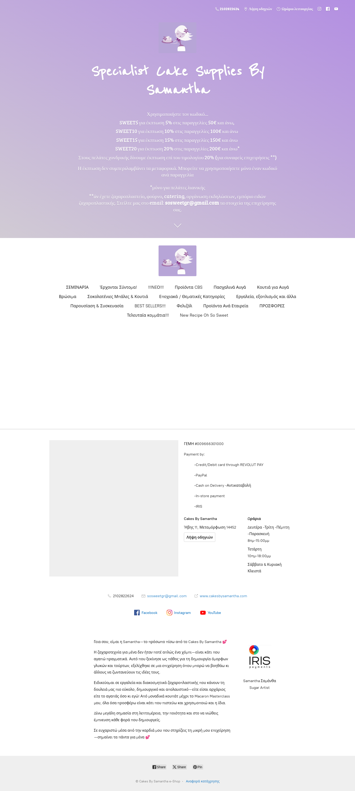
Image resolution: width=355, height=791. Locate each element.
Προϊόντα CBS (188, 287)
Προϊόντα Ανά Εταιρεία (225, 305)
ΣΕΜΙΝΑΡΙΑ (77, 287)
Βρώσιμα (67, 296)
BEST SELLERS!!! (150, 305)
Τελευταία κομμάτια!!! (148, 315)
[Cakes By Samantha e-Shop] (177, 260)
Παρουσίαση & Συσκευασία (96, 305)
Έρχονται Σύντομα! (118, 287)
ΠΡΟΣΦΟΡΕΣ (272, 305)
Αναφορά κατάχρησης (203, 781)
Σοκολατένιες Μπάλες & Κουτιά (117, 296)
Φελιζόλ (184, 305)
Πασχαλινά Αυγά (230, 287)
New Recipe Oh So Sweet (204, 315)
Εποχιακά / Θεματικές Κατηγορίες (192, 296)
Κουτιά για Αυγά (273, 287)
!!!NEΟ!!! (156, 287)
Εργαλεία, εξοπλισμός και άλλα (266, 296)
